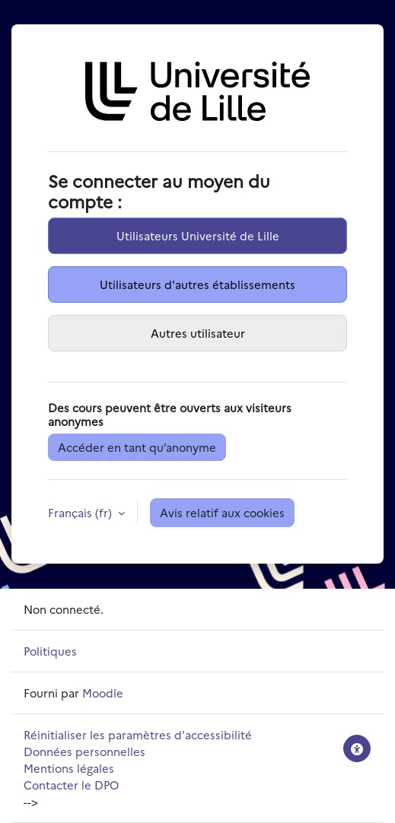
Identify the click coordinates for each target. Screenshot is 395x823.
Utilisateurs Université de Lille (197, 235)
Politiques (50, 651)
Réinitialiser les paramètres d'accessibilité (138, 734)
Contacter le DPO (71, 785)
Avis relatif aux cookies (222, 512)
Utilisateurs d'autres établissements (197, 284)
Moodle (102, 693)
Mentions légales (69, 768)
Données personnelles (84, 751)
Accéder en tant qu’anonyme (137, 447)
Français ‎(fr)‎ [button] (81, 512)
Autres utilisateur (198, 333)
